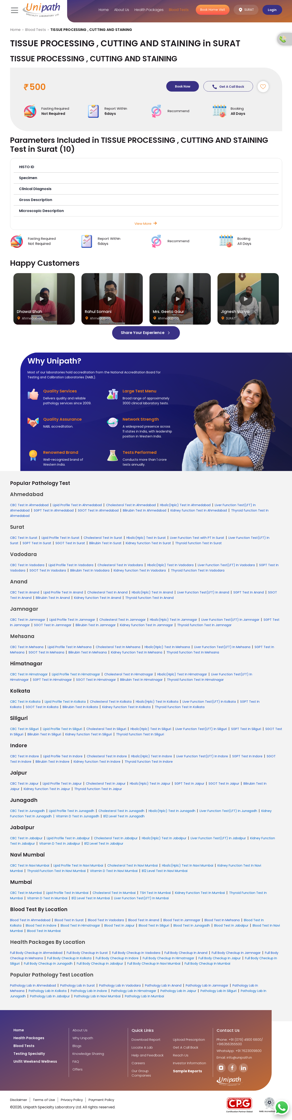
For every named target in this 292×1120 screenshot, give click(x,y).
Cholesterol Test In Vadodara (120, 565)
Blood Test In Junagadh (191, 925)
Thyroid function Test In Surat (198, 543)
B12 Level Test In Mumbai (91, 898)
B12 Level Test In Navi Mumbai (165, 871)
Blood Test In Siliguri (154, 925)
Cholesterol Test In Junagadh (121, 811)
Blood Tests (178, 9)
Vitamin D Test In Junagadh (77, 816)
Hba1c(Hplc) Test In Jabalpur (164, 838)
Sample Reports (187, 1071)
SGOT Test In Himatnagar (96, 680)
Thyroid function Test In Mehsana (192, 652)
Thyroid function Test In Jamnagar (204, 625)
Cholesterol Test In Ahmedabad (131, 505)
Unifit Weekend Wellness (35, 1062)
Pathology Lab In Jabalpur (50, 996)
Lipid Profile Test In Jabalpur (68, 838)
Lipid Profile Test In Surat (60, 538)
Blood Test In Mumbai (44, 931)
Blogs (76, 1046)
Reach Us (180, 1055)
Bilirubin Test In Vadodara (89, 570)
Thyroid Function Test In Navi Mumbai (56, 871)
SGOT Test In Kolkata (42, 707)
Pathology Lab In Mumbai (144, 996)
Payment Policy (101, 1100)
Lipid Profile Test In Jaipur (62, 784)
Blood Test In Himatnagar (80, 925)
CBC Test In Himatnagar (29, 674)
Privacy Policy (72, 1100)
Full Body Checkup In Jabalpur (100, 964)
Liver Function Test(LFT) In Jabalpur (218, 838)
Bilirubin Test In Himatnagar (141, 680)
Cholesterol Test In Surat (103, 538)
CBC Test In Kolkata (25, 702)
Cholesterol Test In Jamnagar (122, 620)
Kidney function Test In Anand (97, 598)
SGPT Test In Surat (37, 543)
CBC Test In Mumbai (26, 893)
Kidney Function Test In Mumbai (200, 893)
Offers (77, 1069)
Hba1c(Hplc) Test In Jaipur (150, 784)
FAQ (75, 1062)
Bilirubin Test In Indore (52, 762)
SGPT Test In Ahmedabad (54, 510)
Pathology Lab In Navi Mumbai (97, 996)
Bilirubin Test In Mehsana (87, 652)
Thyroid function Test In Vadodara (197, 570)
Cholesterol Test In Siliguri (106, 729)
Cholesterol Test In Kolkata (111, 702)
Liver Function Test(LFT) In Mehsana (222, 647)
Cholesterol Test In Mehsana (118, 647)
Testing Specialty (29, 1054)
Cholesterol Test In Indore (107, 756)
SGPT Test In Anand (248, 592)
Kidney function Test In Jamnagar (146, 625)
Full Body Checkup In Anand (185, 953)
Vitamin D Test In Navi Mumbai (114, 871)
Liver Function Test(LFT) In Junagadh (228, 811)
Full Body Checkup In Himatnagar (168, 958)
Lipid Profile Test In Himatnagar (76, 674)
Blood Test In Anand (143, 920)
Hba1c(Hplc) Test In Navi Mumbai (187, 865)
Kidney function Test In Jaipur (47, 789)
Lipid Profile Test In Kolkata (65, 702)
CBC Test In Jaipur (24, 784)
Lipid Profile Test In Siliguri (62, 729)
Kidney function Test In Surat (148, 543)
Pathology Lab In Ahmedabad (33, 985)
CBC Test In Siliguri (24, 729)
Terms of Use (44, 1100)
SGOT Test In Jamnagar (52, 625)
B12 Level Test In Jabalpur (103, 844)
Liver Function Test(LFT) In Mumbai (141, 898)
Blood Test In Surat (69, 920)
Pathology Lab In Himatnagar (133, 991)
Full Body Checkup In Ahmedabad (36, 953)
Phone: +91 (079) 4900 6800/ (240, 1040)
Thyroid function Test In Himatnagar (195, 680)
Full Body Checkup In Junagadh (48, 964)
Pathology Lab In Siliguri (218, 991)
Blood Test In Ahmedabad (30, 920)
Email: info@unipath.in (234, 1058)
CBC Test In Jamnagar (27, 620)
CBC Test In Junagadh (27, 811)
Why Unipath (82, 1038)
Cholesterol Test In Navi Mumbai (132, 865)
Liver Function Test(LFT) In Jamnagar (230, 620)
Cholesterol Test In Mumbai (114, 893)
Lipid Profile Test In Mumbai (67, 893)
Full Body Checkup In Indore (117, 958)
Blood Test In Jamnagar (181, 920)
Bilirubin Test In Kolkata (80, 707)
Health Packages (148, 9)
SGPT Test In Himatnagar (52, 680)
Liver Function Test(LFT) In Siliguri (201, 729)
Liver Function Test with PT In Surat (197, 538)
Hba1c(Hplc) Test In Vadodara (170, 565)
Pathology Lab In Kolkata (47, 991)
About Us (120, 9)
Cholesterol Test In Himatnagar (128, 674)
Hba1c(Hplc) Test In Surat (146, 538)
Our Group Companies (141, 1073)
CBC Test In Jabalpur (26, 838)
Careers (138, 1063)
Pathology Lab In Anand (163, 985)
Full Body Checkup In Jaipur (219, 958)
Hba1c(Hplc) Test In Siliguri (150, 729)
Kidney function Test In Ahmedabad (199, 510)
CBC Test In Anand (24, 592)
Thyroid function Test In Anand (149, 598)
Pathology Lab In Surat (77, 985)
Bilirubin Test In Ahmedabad (144, 510)
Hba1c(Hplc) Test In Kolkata (157, 702)
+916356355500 (229, 1044)
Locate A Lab (142, 1047)
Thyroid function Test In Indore (149, 762)
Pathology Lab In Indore (89, 991)
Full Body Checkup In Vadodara (136, 953)
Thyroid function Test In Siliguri (140, 734)
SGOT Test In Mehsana (46, 652)
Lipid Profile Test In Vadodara (71, 565)
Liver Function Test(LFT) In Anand (203, 592)
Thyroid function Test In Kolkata (180, 707)
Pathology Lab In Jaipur (178, 991)
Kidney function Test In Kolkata (126, 707)
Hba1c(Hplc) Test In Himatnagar (182, 674)
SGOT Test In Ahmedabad (98, 510)
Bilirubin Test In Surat (105, 543)
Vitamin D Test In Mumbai (47, 898)
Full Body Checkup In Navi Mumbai (153, 964)
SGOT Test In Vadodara (48, 570)
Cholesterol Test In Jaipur (106, 784)
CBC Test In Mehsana (26, 647)
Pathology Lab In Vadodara (120, 985)
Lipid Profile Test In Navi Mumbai (78, 865)
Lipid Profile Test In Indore (63, 756)
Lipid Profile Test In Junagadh (71, 811)
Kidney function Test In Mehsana (136, 652)
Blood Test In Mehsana (222, 920)
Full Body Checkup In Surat (87, 953)
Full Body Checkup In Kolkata (69, 958)
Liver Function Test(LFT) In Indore (202, 756)
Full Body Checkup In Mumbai (207, 964)
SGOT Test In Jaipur (224, 784)
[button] (146, 167)
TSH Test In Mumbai (155, 893)
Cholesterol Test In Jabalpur (116, 838)
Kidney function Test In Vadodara (140, 570)
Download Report (146, 1040)
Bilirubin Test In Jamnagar (96, 625)
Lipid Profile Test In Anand (63, 592)
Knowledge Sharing (88, 1054)
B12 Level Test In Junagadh (124, 816)
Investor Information (189, 1063)
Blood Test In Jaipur (119, 925)
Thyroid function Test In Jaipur (98, 789)
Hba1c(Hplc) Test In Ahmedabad (185, 505)
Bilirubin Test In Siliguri (44, 734)
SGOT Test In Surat (70, 543)
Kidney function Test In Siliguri (88, 734)
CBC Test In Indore (24, 756)
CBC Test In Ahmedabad (29, 505)
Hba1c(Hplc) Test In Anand (152, 592)
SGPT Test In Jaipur (189, 784)
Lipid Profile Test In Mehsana (70, 647)
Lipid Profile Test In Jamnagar (72, 620)
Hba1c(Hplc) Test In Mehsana (167, 647)
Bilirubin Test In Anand (53, 598)
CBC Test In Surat (23, 538)
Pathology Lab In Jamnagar (207, 985)
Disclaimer (18, 1100)
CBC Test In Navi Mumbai (29, 865)
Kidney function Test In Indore (97, 762)
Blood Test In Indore (41, 925)
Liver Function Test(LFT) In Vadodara (226, 565)
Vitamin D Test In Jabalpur (59, 844)
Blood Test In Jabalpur (231, 925)
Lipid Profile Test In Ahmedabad (77, 505)
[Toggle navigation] (14, 10)
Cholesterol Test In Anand (107, 592)
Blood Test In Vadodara (106, 920)
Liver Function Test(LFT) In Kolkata (209, 702)
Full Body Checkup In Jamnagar (236, 953)
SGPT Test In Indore (247, 756)
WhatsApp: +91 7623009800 (239, 1051)
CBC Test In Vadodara (27, 565)
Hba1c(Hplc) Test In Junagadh (172, 811)
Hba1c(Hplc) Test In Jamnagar (173, 620)
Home (102, 9)
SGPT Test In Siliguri (246, 729)
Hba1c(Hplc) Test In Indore (151, 756)
